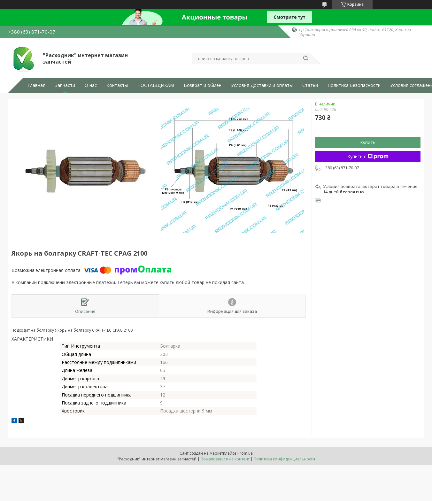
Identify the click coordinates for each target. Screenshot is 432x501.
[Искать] (305, 58)
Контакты (117, 85)
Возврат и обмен (202, 85)
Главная (36, 85)
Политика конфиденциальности (284, 459)
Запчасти (65, 85)
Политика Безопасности (354, 85)
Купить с (368, 156)
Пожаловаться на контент (225, 459)
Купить (367, 142)
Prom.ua (245, 453)
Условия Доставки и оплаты (262, 85)
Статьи (310, 85)
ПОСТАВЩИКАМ (155, 85)
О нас (91, 85)
